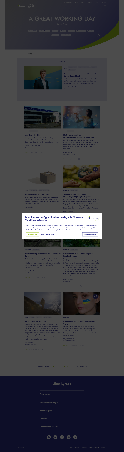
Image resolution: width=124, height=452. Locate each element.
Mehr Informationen (47, 234)
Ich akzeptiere (32, 234)
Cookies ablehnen (90, 234)
